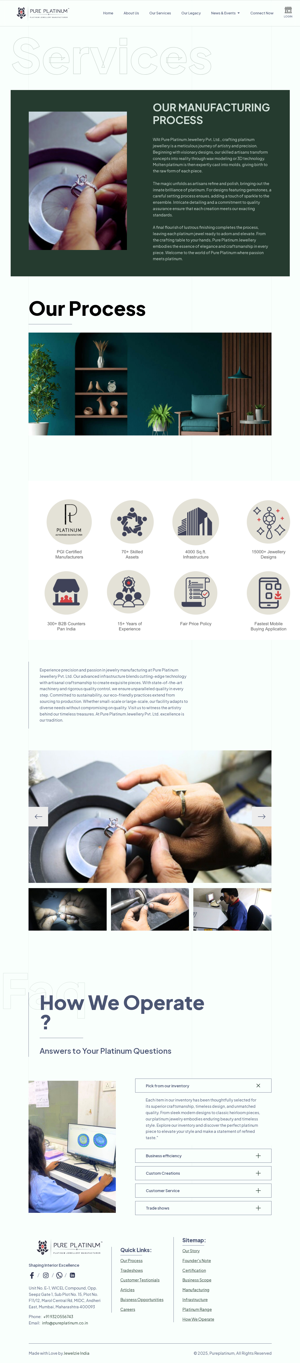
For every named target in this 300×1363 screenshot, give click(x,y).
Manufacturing (195, 1289)
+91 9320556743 (58, 1316)
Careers (127, 1309)
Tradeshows (131, 1270)
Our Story (191, 1250)
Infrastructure (195, 1299)
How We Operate (198, 1319)
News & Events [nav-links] (225, 13)
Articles (127, 1289)
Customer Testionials (140, 1279)
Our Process (131, 1260)
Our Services (160, 13)
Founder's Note (196, 1260)
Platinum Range (197, 1309)
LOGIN (288, 12)
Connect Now (261, 13)
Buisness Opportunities (141, 1299)
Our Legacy (191, 13)
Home (108, 13)
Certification (194, 1270)
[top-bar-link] (32, 1274)
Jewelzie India (76, 1353)
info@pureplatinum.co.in (65, 1322)
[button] (261, 816)
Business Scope (196, 1279)
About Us (131, 13)
